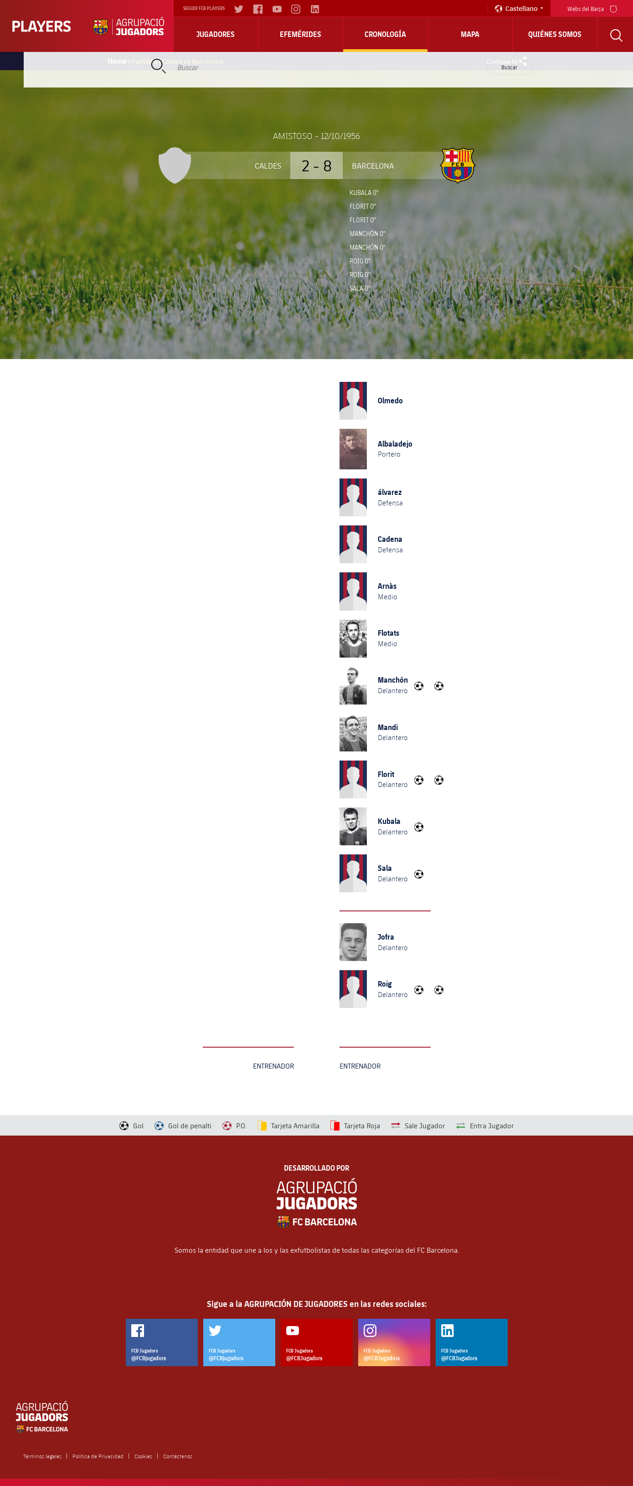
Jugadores (215, 34)
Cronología (385, 34)
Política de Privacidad (98, 1456)
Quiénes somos (555, 34)
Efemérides (300, 34)
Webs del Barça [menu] (592, 8)
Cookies (143, 1456)
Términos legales (42, 1456)
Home (117, 61)
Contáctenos (177, 1456)
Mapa (470, 34)
